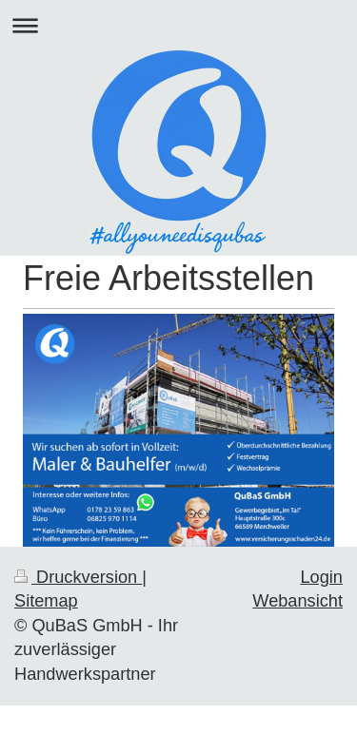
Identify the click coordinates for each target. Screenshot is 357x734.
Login (321, 577)
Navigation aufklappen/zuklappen (178, 25)
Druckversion (78, 577)
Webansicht (297, 600)
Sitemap (46, 600)
